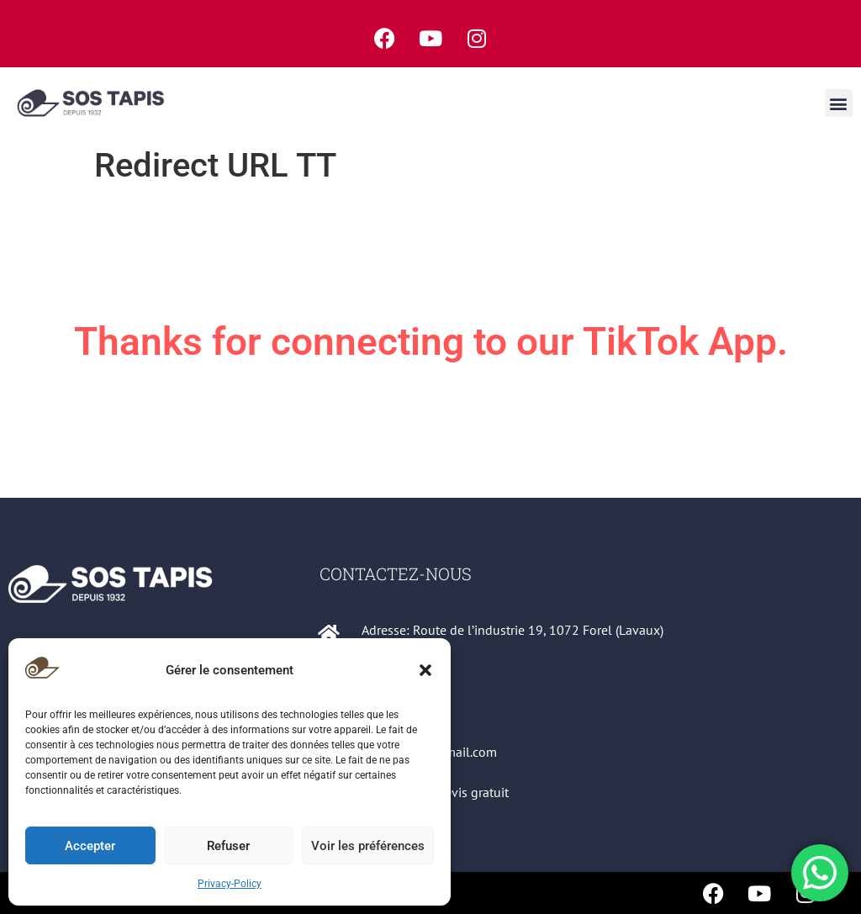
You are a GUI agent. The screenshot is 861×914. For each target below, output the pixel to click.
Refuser (228, 845)
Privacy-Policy (229, 884)
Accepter (90, 845)
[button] (425, 670)
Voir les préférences (368, 845)
